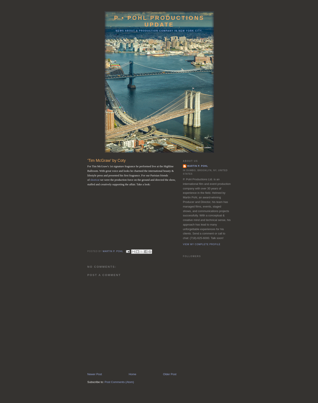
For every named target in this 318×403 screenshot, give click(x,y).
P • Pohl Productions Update (159, 21)
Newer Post (94, 374)
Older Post (169, 374)
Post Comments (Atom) (119, 382)
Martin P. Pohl (197, 166)
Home (132, 374)
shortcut (94, 179)
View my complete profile (201, 244)
